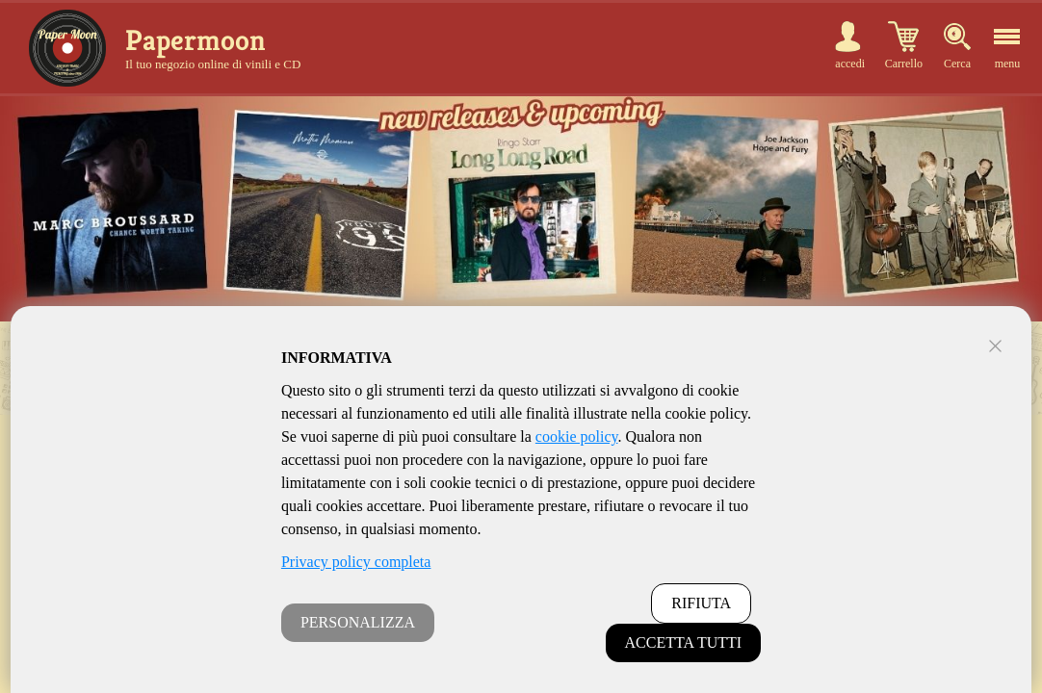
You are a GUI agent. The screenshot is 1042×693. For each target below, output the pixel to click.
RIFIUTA (701, 603)
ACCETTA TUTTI (683, 642)
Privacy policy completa (356, 561)
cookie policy (576, 436)
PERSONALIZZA (357, 622)
